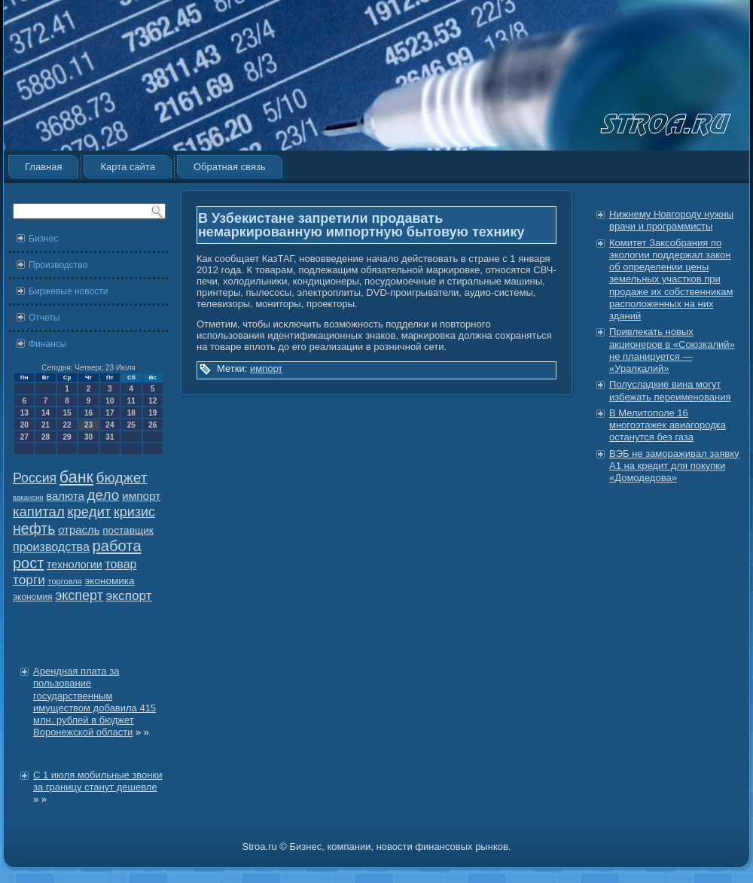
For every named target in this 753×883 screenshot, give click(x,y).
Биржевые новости (68, 291)
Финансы (47, 344)
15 (66, 413)
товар (120, 564)
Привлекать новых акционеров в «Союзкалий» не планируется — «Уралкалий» (672, 350)
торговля (64, 581)
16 (88, 413)
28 (45, 437)
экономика (109, 580)
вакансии (28, 497)
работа (117, 545)
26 (152, 425)
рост (28, 563)
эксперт (79, 595)
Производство (58, 265)
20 (24, 425)
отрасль (78, 529)
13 (24, 413)
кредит (89, 511)
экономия (33, 597)
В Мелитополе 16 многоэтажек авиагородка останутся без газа (667, 425)
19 (152, 413)
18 (131, 413)
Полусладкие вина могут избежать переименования (669, 390)
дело (103, 495)
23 (88, 425)
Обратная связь (230, 166)
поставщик (128, 530)
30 (88, 437)
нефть (34, 528)
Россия (34, 478)
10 (109, 401)
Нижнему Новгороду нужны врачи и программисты (671, 220)
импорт (141, 495)
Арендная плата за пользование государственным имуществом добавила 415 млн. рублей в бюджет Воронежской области (94, 701)
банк (76, 477)
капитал (39, 511)
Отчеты (44, 317)
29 (66, 437)
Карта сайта (127, 166)
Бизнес (43, 238)
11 (131, 401)
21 (45, 425)
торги (29, 579)
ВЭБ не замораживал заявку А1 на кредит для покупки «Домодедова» (674, 466)
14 (45, 413)
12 (152, 401)
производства (51, 546)
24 (109, 425)
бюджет (122, 478)
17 (109, 413)
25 (131, 425)
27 (24, 437)
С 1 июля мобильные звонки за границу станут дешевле (97, 781)
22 (66, 425)
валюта (65, 495)
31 (109, 437)
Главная (43, 166)
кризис (134, 511)
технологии (74, 565)
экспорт (129, 595)
